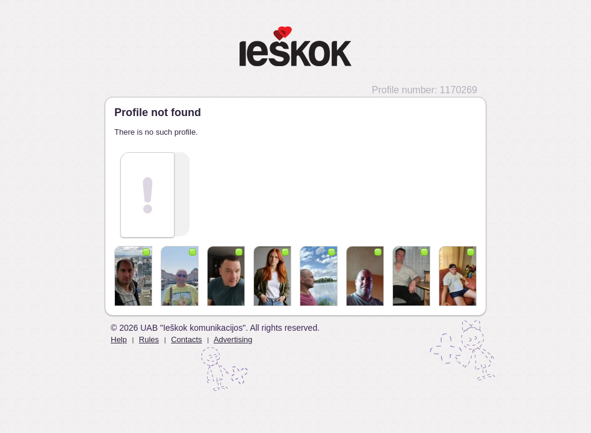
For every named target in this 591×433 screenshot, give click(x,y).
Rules (149, 339)
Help (119, 339)
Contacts (186, 339)
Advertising (233, 339)
